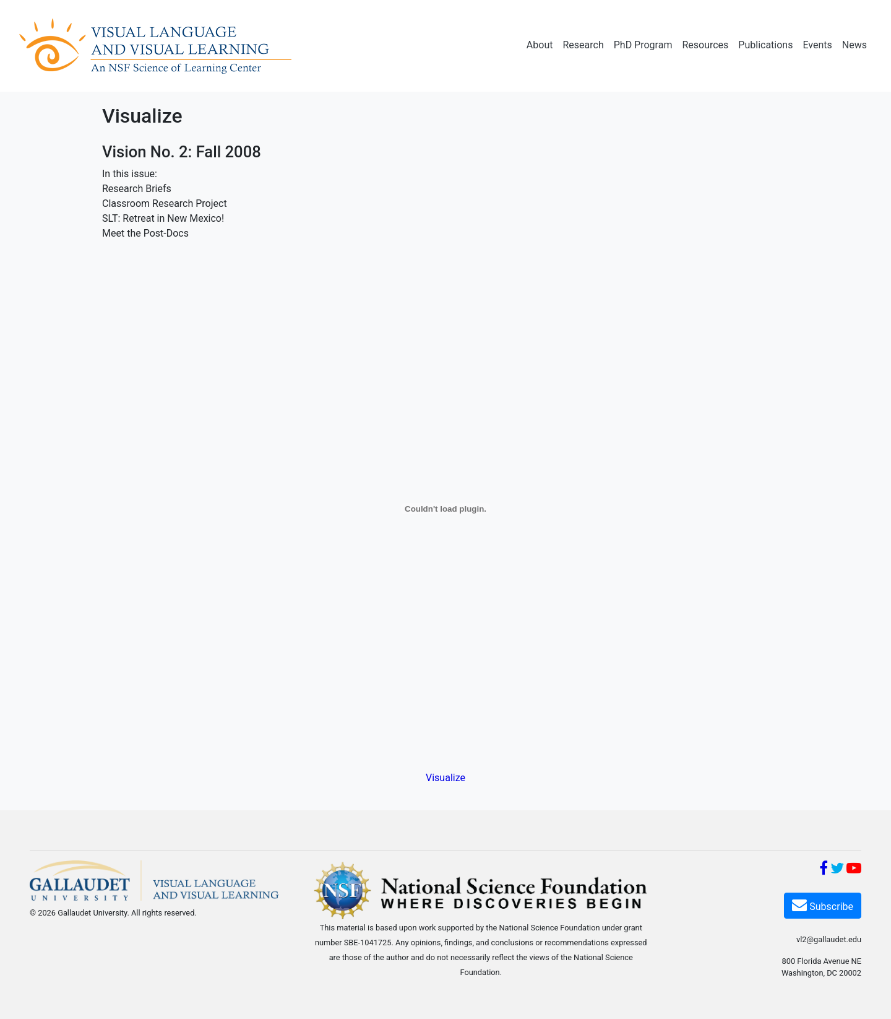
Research (582, 45)
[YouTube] (853, 870)
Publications (765, 45)
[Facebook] (823, 870)
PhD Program (643, 45)
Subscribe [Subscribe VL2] (822, 904)
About (540, 45)
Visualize (445, 778)
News (854, 45)
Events (817, 45)
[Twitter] (837, 870)
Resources (705, 45)
